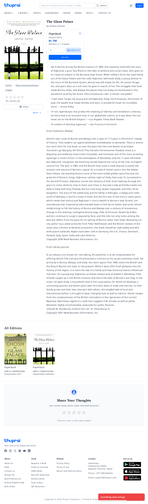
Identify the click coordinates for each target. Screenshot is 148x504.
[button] (37, 112)
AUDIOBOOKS (52, 13)
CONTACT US (104, 13)
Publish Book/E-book (14, 482)
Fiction (8, 85)
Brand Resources (12, 478)
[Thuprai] (12, 5)
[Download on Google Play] (133, 464)
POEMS (78, 13)
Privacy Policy (63, 463)
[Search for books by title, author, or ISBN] (74, 5)
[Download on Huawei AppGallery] (133, 478)
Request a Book (38, 463)
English (9, 90)
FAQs (6, 467)
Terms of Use (63, 467)
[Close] (141, 497)
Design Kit (9, 474)
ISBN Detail (36, 471)
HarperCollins (55, 37)
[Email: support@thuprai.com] (103, 477)
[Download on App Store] (133, 471)
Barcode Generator (40, 474)
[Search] (101, 5)
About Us (8, 463)
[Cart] (131, 5)
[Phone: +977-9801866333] (103, 473)
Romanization (38, 478)
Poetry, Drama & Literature (27, 85)
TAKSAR (66, 13)
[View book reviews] (23, 99)
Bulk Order (9, 486)
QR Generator (38, 486)
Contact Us (9, 471)
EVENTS (37, 13)
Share (24, 106)
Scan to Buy (37, 482)
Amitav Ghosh (57, 25)
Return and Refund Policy (69, 471)
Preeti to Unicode (39, 467)
